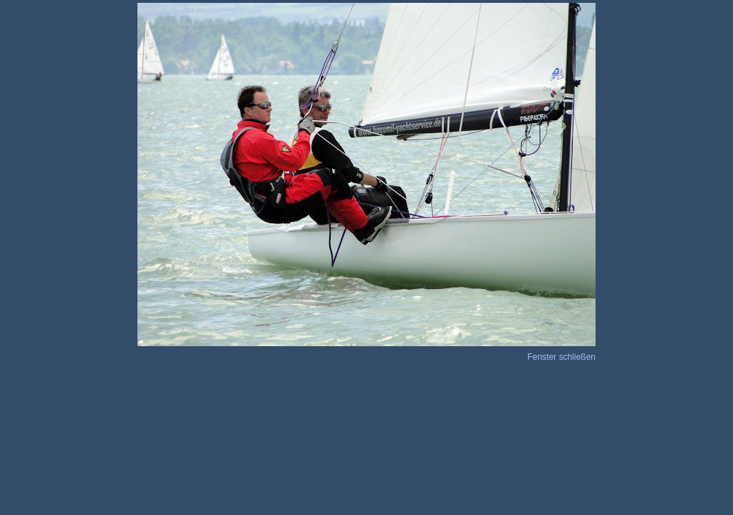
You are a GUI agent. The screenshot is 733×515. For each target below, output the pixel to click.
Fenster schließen (562, 357)
